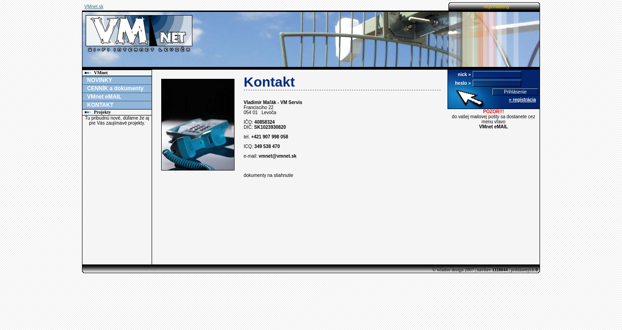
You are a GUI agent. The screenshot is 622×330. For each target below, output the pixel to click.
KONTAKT (100, 105)
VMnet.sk (94, 6)
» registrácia (522, 99)
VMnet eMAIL (104, 97)
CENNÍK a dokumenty (115, 88)
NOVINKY (99, 80)
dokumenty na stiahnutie (268, 175)
